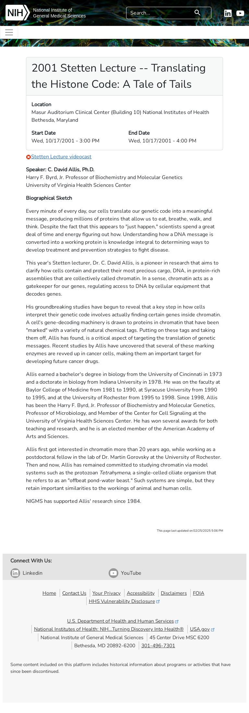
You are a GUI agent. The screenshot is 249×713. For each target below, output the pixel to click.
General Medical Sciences (59, 15)
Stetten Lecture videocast (58, 156)
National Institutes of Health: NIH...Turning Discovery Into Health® (109, 629)
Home (49, 593)
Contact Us (74, 593)
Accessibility (141, 593)
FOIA (198, 593)
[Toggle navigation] (9, 32)
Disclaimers (174, 593)
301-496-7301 (158, 645)
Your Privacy (106, 593)
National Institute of (52, 10)
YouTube (131, 573)
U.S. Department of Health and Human (123, 620)
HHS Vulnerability (125, 601)
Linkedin (32, 573)
